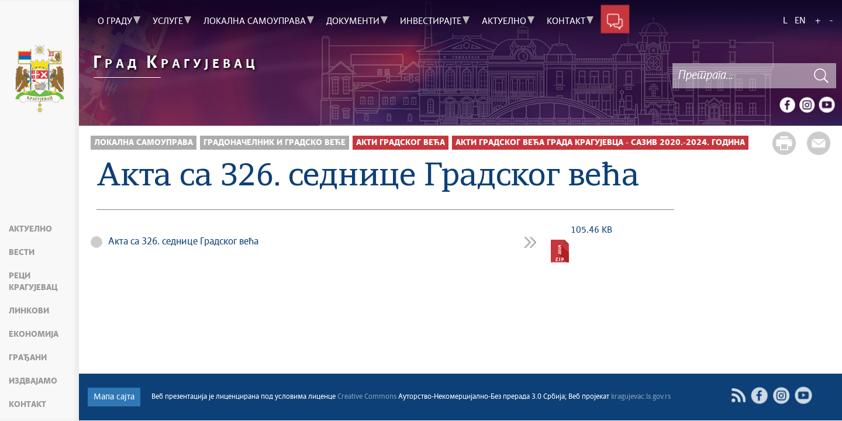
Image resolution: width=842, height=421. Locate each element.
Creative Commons (366, 397)
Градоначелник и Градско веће (274, 143)
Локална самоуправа (143, 143)
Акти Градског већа (400, 143)
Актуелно (30, 229)
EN (800, 20)
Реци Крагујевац (33, 282)
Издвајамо (33, 381)
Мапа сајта (114, 397)
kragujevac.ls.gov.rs (641, 397)
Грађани (28, 358)
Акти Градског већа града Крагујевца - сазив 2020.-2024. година (600, 143)
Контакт (27, 405)
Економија (33, 334)
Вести (21, 253)
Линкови (29, 311)
